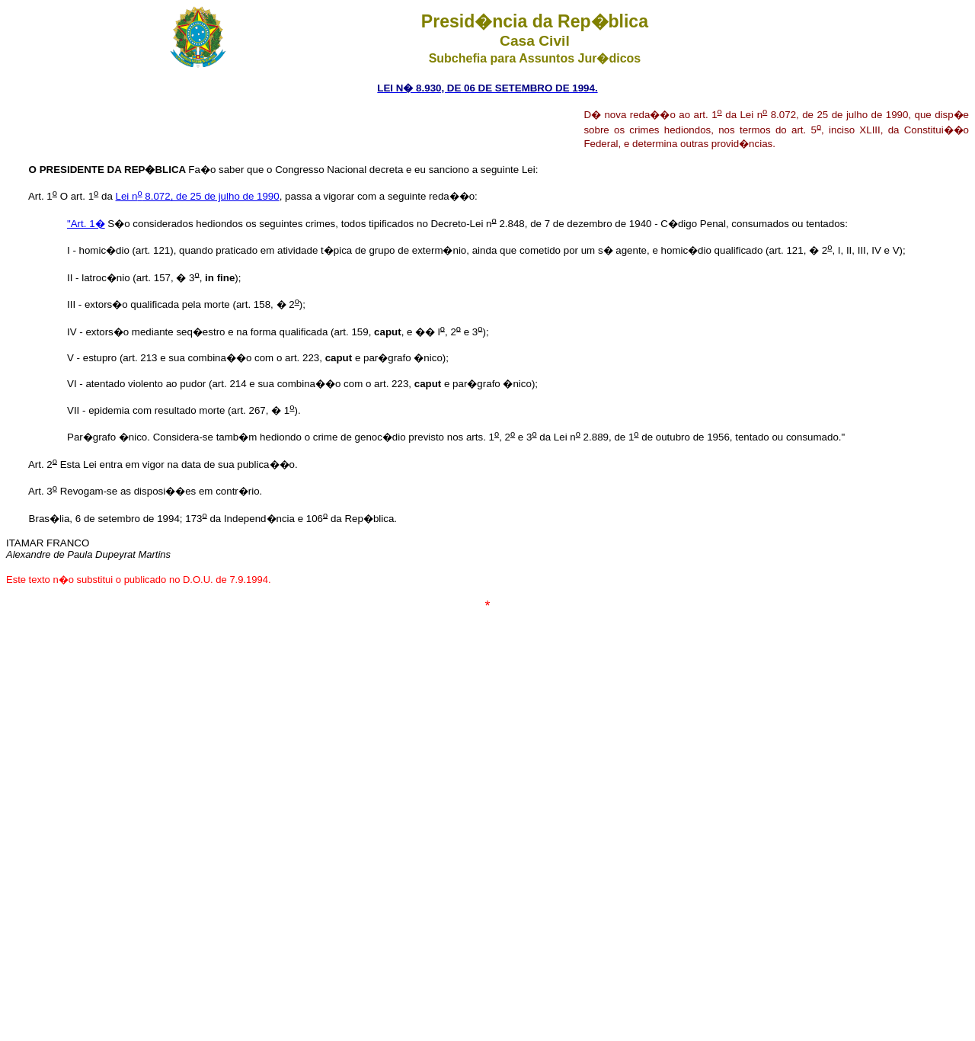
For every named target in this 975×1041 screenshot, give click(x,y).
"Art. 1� (86, 223)
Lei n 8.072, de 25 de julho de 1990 (198, 196)
